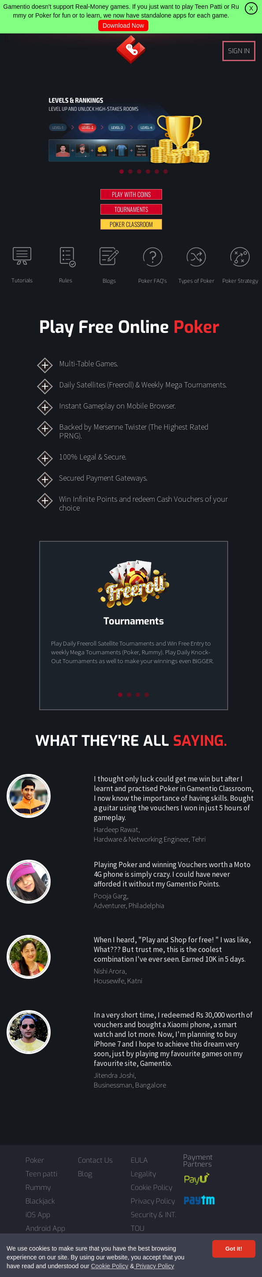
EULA (139, 1160)
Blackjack (40, 1201)
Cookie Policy (109, 1266)
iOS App (38, 1215)
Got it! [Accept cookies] (233, 1248)
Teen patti (41, 1174)
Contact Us (95, 1160)
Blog (85, 1174)
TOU (137, 1228)
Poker (35, 1160)
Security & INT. (153, 1215)
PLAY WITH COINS (131, 194)
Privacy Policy (154, 1266)
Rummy (38, 1187)
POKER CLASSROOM (131, 224)
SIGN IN (239, 51)
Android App (45, 1228)
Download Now (123, 25)
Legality (143, 1174)
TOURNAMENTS (131, 209)
